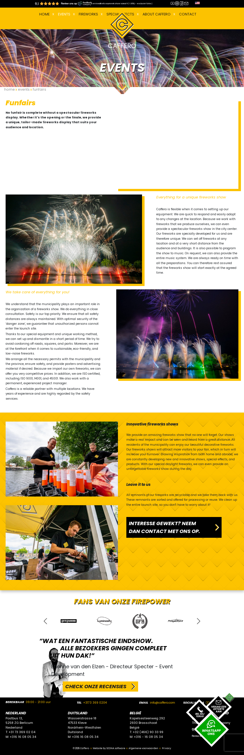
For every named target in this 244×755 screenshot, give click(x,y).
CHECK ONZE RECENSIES (95, 686)
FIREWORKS (88, 14)
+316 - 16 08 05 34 (148, 737)
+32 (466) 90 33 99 (148, 732)
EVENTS (64, 14)
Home (44, 14)
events (24, 89)
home (9, 89)
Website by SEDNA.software (109, 748)
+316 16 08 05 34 (23, 737)
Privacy (166, 748)
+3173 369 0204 (95, 703)
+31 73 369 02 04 (22, 732)
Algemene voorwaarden (143, 748)
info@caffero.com (162, 703)
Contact (187, 14)
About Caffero (157, 14)
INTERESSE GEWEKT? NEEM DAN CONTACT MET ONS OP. (164, 527)
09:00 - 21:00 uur (38, 702)
